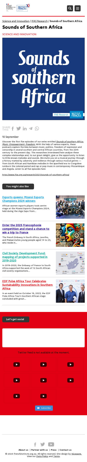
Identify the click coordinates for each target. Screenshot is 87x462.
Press (53, 449)
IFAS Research (39, 21)
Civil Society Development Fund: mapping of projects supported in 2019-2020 (25, 257)
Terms (56, 456)
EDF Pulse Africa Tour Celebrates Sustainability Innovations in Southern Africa (27, 285)
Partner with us (39, 449)
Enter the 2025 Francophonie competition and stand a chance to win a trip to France (25, 229)
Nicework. (77, 453)
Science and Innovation (15, 21)
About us (23, 449)
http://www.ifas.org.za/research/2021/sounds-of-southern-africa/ (35, 174)
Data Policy (42, 456)
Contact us (66, 449)
